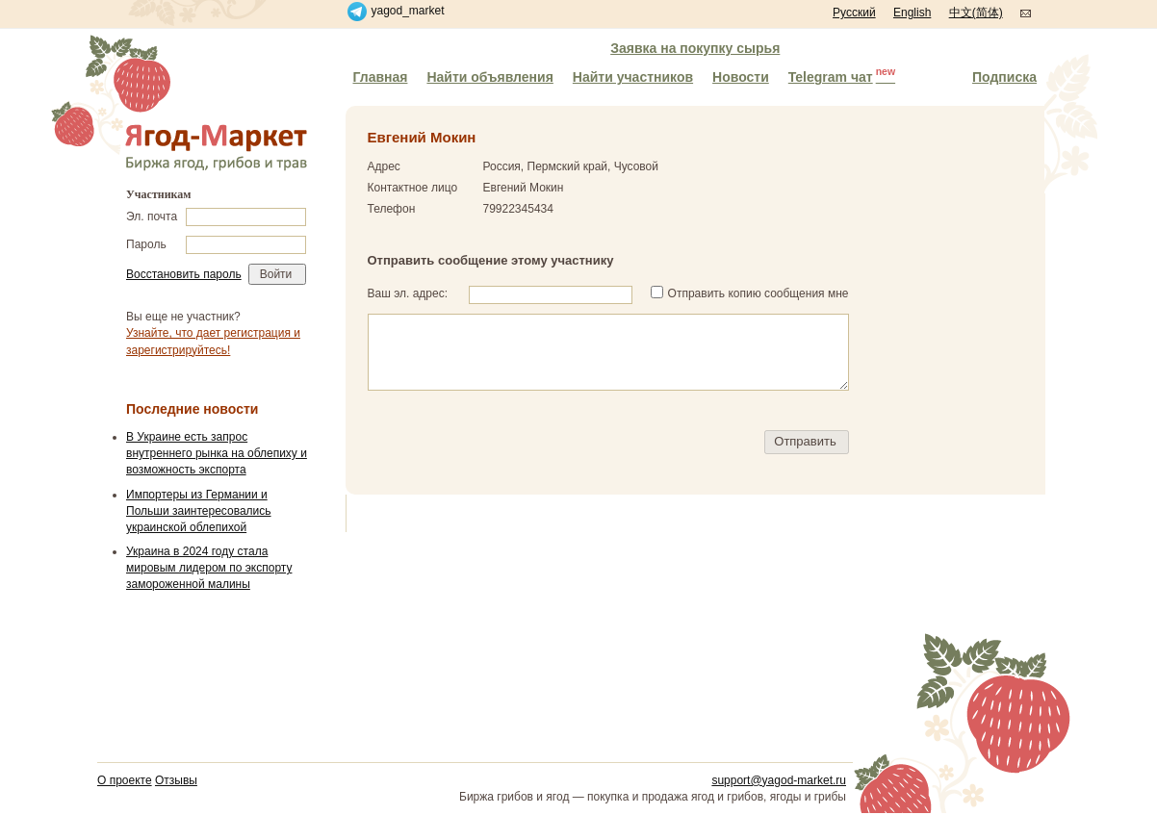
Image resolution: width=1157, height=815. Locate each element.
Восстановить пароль (184, 274)
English (912, 12)
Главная (380, 77)
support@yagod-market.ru (778, 780)
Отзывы (176, 780)
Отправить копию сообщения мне (758, 293)
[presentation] (514, 442)
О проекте (124, 780)
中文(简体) (976, 12)
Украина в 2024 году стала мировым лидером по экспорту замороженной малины (209, 568)
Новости (740, 77)
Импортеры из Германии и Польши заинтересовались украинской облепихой (198, 511)
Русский (854, 12)
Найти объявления (489, 77)
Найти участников (633, 77)
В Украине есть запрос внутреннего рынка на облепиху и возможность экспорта (216, 453)
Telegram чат (841, 75)
